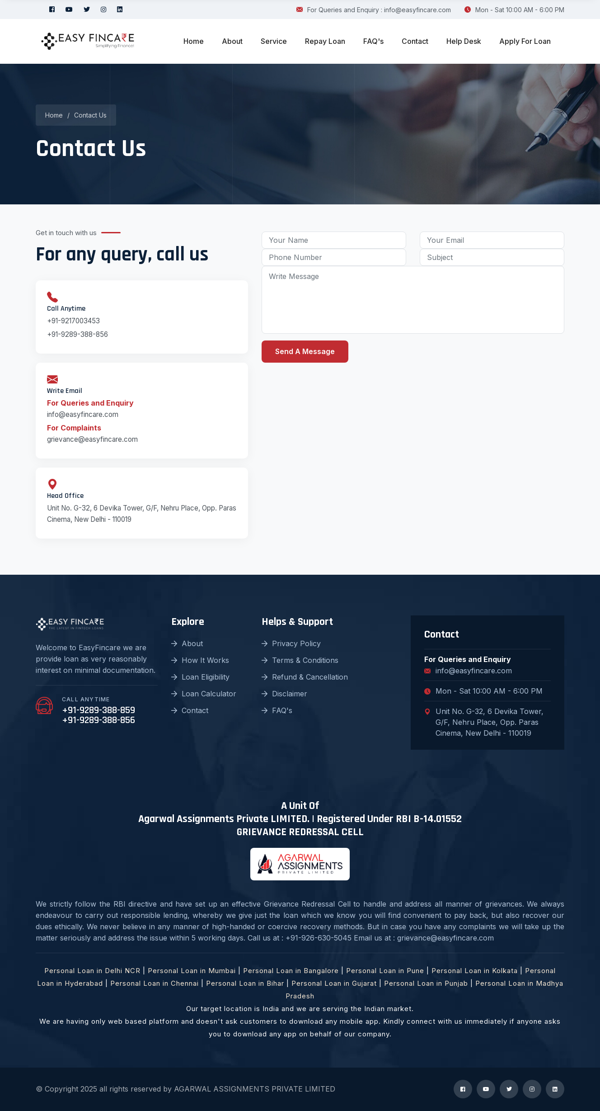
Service (274, 41)
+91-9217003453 (73, 321)
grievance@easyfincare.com (92, 439)
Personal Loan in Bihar (245, 983)
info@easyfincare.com (82, 414)
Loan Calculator (203, 693)
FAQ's (373, 41)
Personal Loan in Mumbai (192, 970)
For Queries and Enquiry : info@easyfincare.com (373, 10)
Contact (415, 41)
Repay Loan (325, 41)
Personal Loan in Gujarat (334, 983)
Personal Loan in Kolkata (474, 970)
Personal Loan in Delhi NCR (92, 970)
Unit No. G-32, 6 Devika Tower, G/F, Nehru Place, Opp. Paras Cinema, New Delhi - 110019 (484, 722)
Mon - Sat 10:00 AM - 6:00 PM (514, 10)
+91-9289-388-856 (77, 334)
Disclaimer (284, 693)
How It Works (200, 660)
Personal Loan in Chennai (154, 983)
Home (193, 41)
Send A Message (305, 351)
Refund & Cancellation (305, 676)
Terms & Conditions (300, 660)
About (232, 41)
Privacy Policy (291, 643)
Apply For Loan (525, 41)
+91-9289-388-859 (98, 710)
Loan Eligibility (200, 676)
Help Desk (463, 41)
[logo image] (88, 41)
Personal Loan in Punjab (426, 983)
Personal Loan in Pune (385, 970)
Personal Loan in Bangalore (291, 970)
